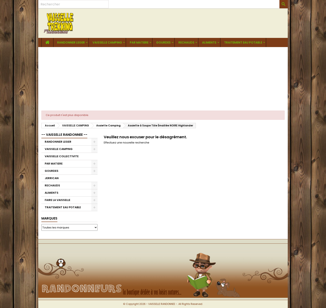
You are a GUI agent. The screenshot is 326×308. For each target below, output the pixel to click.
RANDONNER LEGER (71, 42)
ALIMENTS (209, 42)
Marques (49, 218)
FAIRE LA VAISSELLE (57, 200)
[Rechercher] (73, 4)
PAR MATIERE (139, 42)
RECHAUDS (186, 42)
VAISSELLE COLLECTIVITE (62, 156)
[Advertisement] (163, 78)
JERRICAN (52, 178)
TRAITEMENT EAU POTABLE (243, 42)
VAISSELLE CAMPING (107, 42)
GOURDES (163, 42)
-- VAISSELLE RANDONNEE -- (64, 134)
